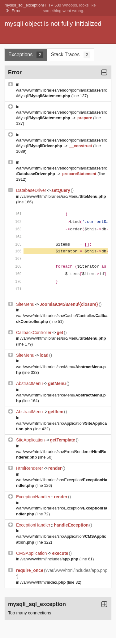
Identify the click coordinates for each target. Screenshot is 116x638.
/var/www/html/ (43, 582)
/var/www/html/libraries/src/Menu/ (63, 196)
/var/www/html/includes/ (49, 559)
